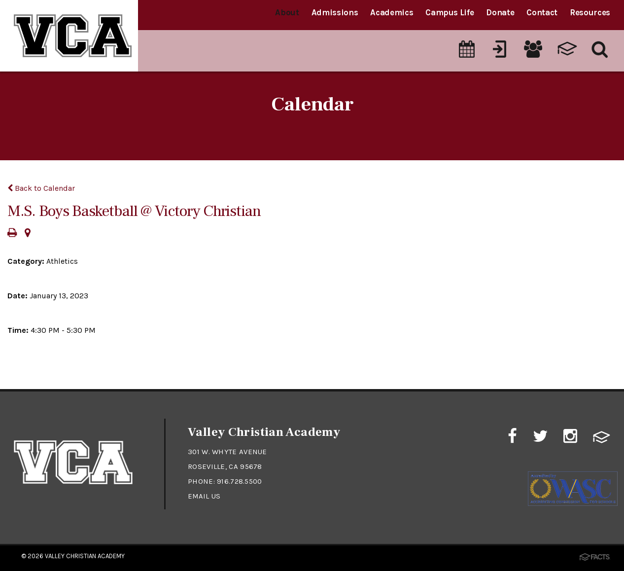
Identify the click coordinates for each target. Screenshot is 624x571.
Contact (541, 12)
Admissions (335, 12)
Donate (500, 12)
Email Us (204, 496)
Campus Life (449, 12)
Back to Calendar (41, 188)
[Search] (600, 44)
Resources (590, 12)
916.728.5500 (240, 481)
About (287, 12)
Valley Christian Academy (85, 556)
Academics (391, 12)
